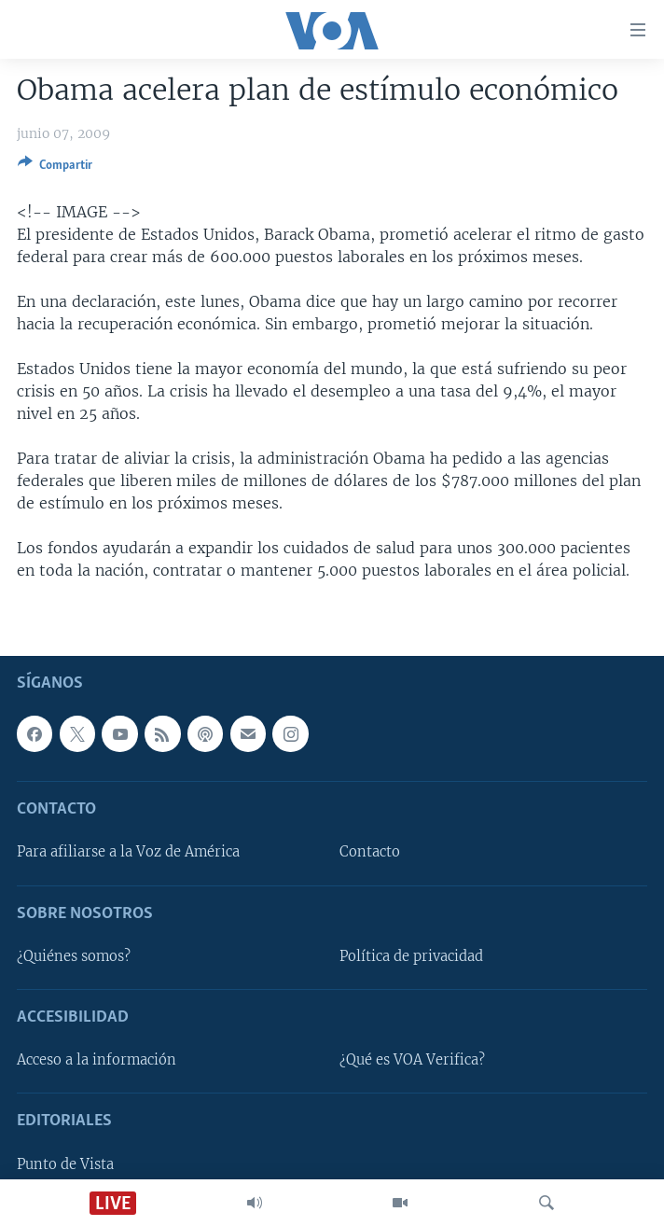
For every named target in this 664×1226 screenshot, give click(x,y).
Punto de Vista (65, 1163)
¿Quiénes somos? (74, 956)
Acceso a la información (96, 1060)
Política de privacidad (411, 956)
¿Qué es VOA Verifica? (412, 1060)
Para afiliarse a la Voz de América (128, 851)
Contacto (369, 851)
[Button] (55, 168)
